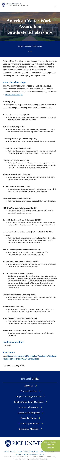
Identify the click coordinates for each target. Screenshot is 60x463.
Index (42, 454)
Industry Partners (30, 451)
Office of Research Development (17, 5)
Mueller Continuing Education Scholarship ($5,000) (21, 249)
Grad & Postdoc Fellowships (30, 46)
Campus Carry (43, 459)
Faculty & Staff (16, 451)
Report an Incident (31, 454)
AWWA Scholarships (13, 94)
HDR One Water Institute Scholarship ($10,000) (20, 208)
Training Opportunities (28, 423)
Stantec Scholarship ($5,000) (13, 306)
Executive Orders (29, 418)
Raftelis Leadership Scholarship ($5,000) (18, 273)
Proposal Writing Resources (29, 396)
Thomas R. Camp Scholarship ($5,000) (17, 174)
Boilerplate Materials (29, 429)
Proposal (50, 444)
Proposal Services (29, 391)
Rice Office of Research (13, 3)
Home (30, 51)
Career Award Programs (29, 412)
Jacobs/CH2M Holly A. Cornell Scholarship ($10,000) (22, 220)
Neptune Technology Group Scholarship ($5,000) (21, 261)
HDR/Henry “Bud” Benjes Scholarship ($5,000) (20, 139)
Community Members (47, 451)
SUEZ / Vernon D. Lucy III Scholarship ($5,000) (20, 318)
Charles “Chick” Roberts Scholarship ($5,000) (19, 295)
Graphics (50, 448)
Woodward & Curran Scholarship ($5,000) (18, 330)
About (6, 451)
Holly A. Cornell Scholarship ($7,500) (16, 186)
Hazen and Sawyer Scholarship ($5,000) (17, 198)
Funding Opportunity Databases (29, 402)
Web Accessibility (34, 459)
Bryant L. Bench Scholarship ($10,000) (17, 148)
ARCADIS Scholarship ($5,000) (14, 127)
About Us (28, 385)
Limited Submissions (29, 407)
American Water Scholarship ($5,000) (16, 115)
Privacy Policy (25, 459)
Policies (19, 454)
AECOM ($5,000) (9, 102)
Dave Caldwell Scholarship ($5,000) (16, 160)
